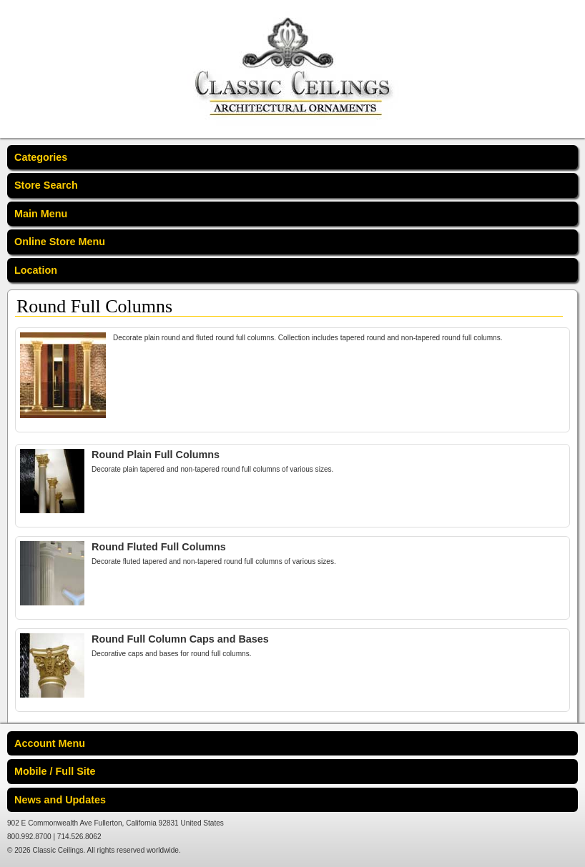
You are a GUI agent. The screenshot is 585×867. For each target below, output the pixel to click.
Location (35, 270)
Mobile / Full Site (55, 771)
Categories (40, 157)
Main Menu (40, 213)
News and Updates (60, 800)
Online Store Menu (59, 241)
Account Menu (49, 743)
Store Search (46, 185)
